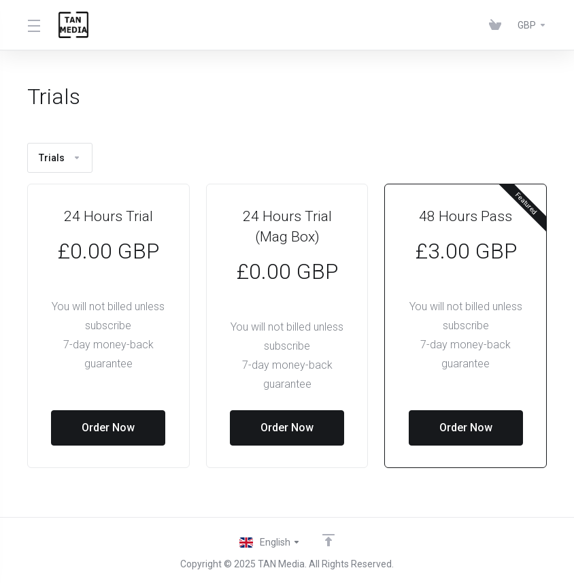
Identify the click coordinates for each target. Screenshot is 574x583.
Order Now (108, 427)
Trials (60, 157)
